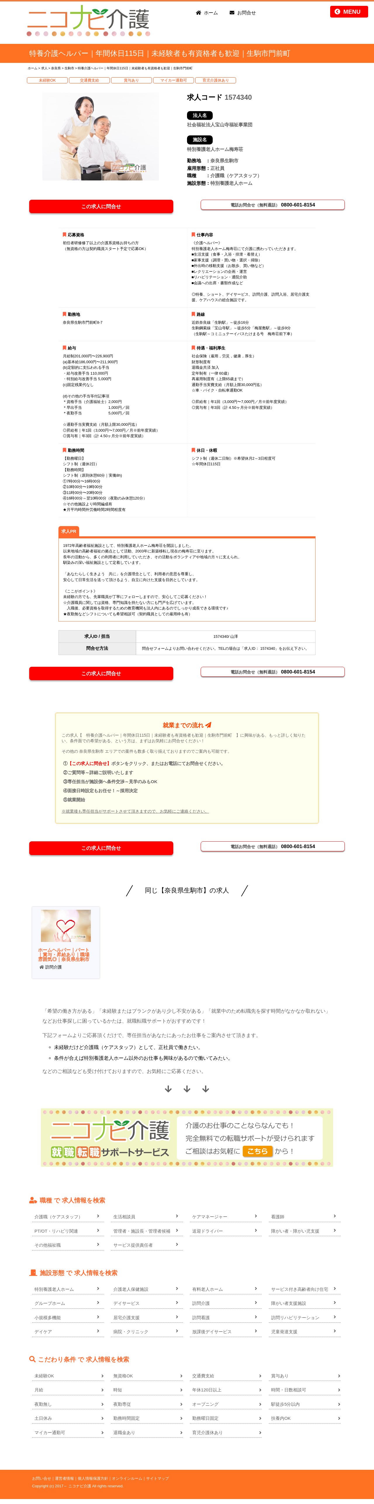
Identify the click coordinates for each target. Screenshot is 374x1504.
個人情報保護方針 (93, 1483)
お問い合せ (41, 1483)
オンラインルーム (127, 1483)
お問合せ (246, 12)
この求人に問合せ (103, 207)
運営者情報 (64, 1483)
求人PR (68, 532)
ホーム (211, 12)
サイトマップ (157, 1483)
